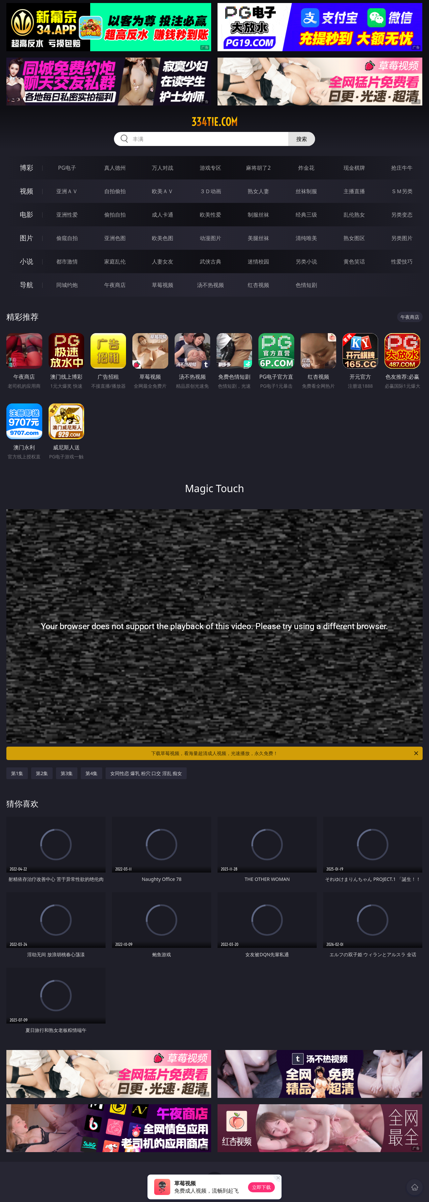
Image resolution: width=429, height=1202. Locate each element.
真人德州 (115, 167)
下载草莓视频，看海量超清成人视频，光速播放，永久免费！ (285, 753)
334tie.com (214, 122)
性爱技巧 (402, 261)
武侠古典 (210, 261)
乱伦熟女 (354, 214)
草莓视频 (162, 285)
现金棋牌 (354, 167)
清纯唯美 (306, 238)
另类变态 (402, 214)
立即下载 (261, 1187)
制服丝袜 (258, 214)
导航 (26, 284)
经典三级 (306, 214)
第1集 (17, 773)
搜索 (301, 139)
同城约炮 (67, 285)
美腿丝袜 (258, 238)
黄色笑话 (354, 261)
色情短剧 (306, 285)
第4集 (91, 773)
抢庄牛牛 (402, 167)
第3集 (67, 773)
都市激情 (67, 261)
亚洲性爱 (67, 214)
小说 (26, 261)
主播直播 (354, 191)
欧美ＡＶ (162, 191)
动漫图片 (210, 238)
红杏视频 (258, 285)
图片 (26, 237)
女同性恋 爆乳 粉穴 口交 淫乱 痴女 (146, 773)
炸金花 (306, 167)
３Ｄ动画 (210, 191)
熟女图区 (354, 238)
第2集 (42, 773)
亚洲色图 (115, 238)
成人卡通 (162, 214)
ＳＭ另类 (402, 191)
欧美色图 (162, 238)
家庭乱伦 (115, 261)
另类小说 (306, 261)
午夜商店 (115, 285)
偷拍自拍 (115, 214)
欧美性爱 (210, 214)
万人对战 (162, 167)
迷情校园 (258, 261)
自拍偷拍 (115, 191)
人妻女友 (162, 261)
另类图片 (402, 238)
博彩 (26, 167)
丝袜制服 (306, 191)
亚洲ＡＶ (67, 191)
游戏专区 (210, 167)
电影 (26, 214)
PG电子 (67, 167)
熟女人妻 (258, 191)
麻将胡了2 (258, 167)
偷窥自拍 (67, 238)
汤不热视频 (210, 285)
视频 (26, 191)
